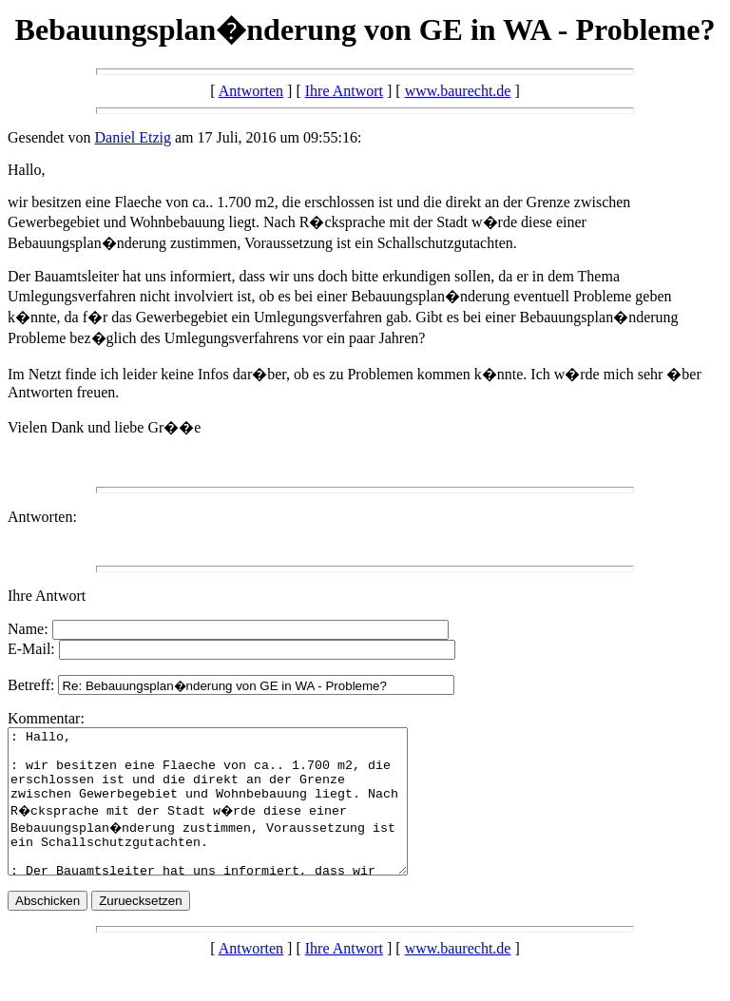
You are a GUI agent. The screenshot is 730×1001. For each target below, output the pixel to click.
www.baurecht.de (458, 91)
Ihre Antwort (344, 91)
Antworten (251, 91)
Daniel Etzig (133, 137)
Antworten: (42, 517)
